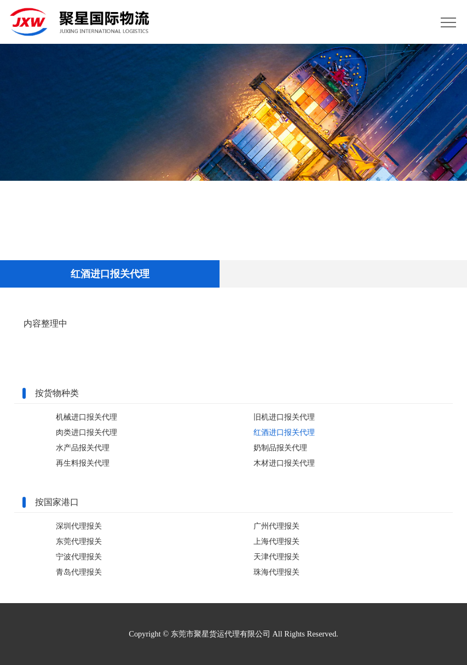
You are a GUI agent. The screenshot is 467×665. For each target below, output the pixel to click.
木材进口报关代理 (284, 462)
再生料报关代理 (82, 462)
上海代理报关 (276, 541)
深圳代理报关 (79, 525)
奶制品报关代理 (280, 447)
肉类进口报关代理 (86, 432)
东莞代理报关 (79, 541)
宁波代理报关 (79, 556)
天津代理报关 (276, 556)
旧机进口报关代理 (284, 416)
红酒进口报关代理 (284, 432)
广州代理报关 (276, 525)
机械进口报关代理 (86, 416)
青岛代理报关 (79, 571)
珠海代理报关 (276, 571)
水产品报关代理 (82, 447)
